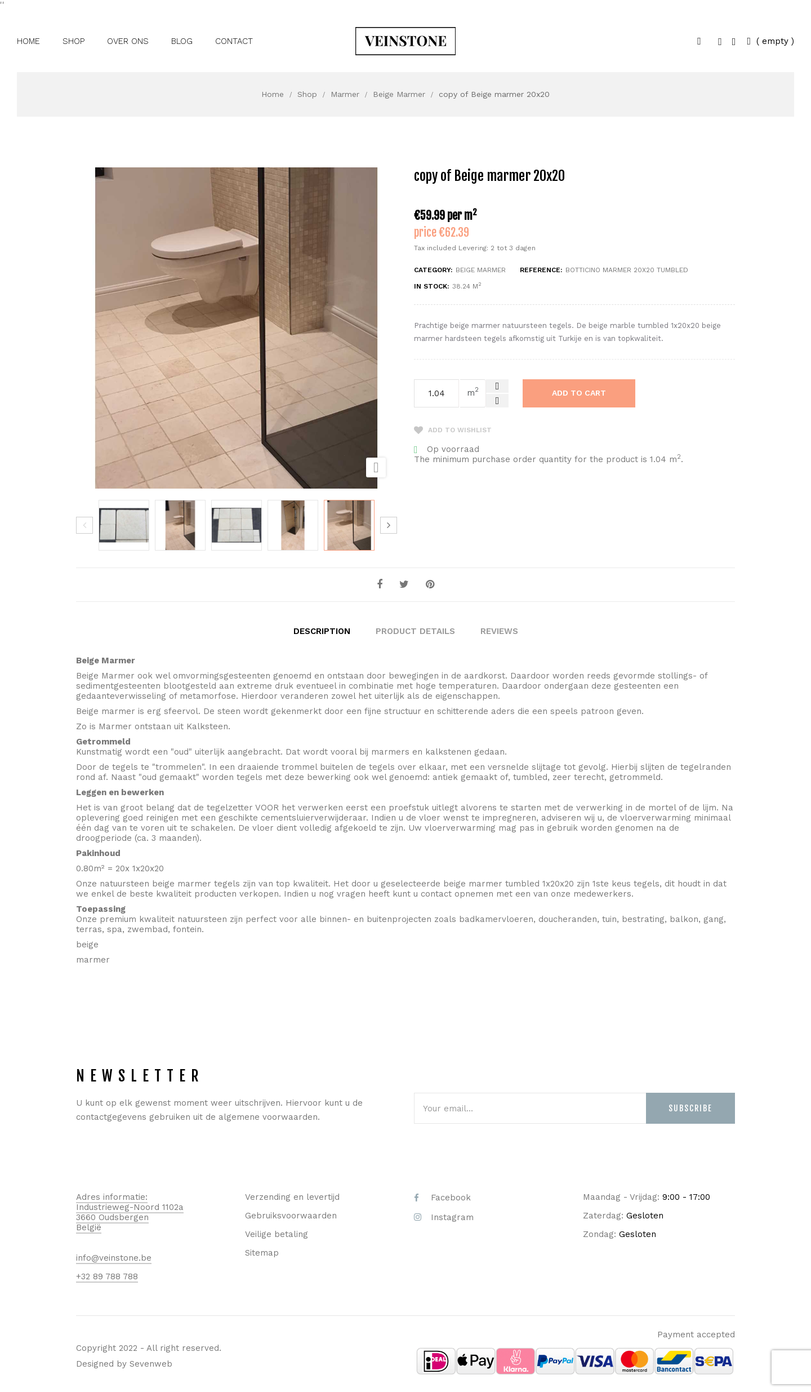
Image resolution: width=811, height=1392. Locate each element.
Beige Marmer (481, 270)
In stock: (431, 286)
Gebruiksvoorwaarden (291, 1214)
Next (388, 525)
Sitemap (262, 1252)
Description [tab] (321, 631)
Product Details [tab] (415, 631)
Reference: (541, 270)
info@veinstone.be (113, 1257)
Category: (433, 270)
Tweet (404, 584)
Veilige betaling (276, 1233)
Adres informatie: (112, 1196)
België (88, 1226)
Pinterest (430, 584)
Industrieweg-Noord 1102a (130, 1206)
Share (379, 584)
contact (436, 893)
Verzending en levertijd (292, 1196)
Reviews (499, 631)
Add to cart (579, 392)
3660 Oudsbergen (112, 1216)
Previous (84, 525)
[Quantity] (436, 393)
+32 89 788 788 (107, 1275)
